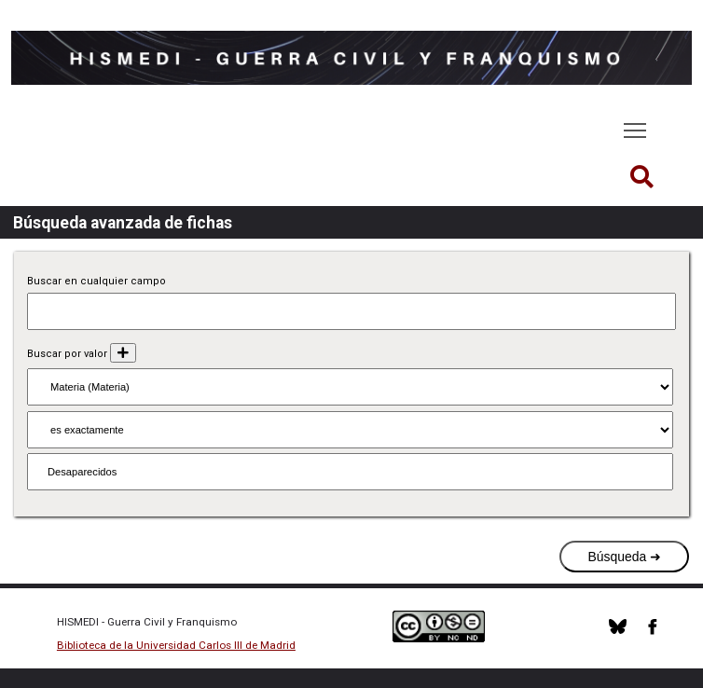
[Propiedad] (350, 387)
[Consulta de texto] (350, 471)
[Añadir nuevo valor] (123, 353)
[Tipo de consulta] (350, 429)
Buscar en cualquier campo (96, 281)
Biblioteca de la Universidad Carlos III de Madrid (176, 645)
